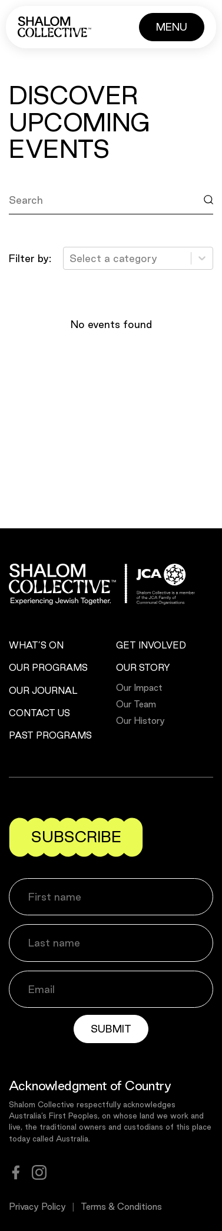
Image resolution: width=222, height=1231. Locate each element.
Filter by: (30, 258)
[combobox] (70, 258)
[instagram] (39, 1172)
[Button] (171, 27)
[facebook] (16, 1172)
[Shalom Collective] (54, 26)
